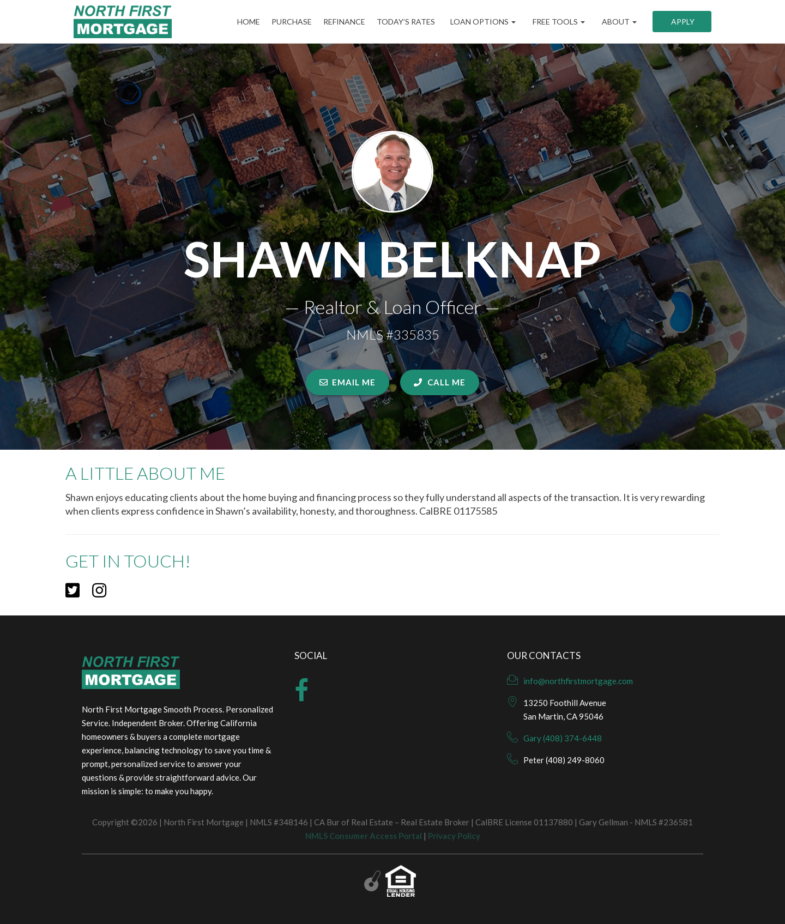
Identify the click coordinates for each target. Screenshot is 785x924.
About (618, 21)
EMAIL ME (347, 382)
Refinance (339, 21)
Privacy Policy (454, 836)
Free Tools (558, 21)
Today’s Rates (404, 21)
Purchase (282, 21)
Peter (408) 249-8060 (564, 760)
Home (235, 21)
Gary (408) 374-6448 (562, 738)
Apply (682, 21)
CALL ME (440, 382)
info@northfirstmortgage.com (578, 681)
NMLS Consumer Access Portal (363, 836)
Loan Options (482, 21)
